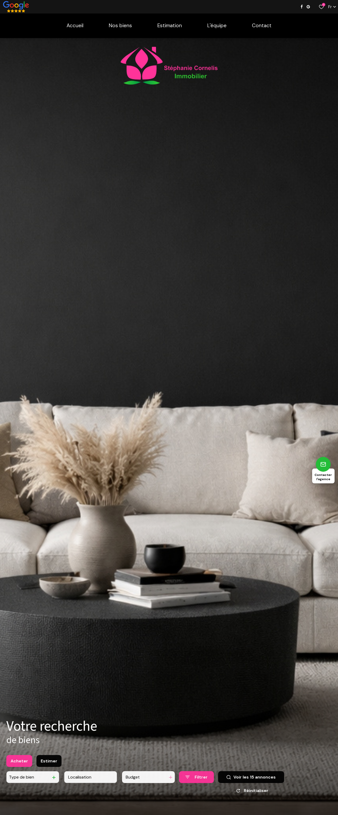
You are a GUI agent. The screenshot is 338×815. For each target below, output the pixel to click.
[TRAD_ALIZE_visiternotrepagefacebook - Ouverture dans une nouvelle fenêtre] (302, 6)
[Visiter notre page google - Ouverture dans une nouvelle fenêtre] (308, 7)
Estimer (49, 765)
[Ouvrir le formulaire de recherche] (196, 782)
